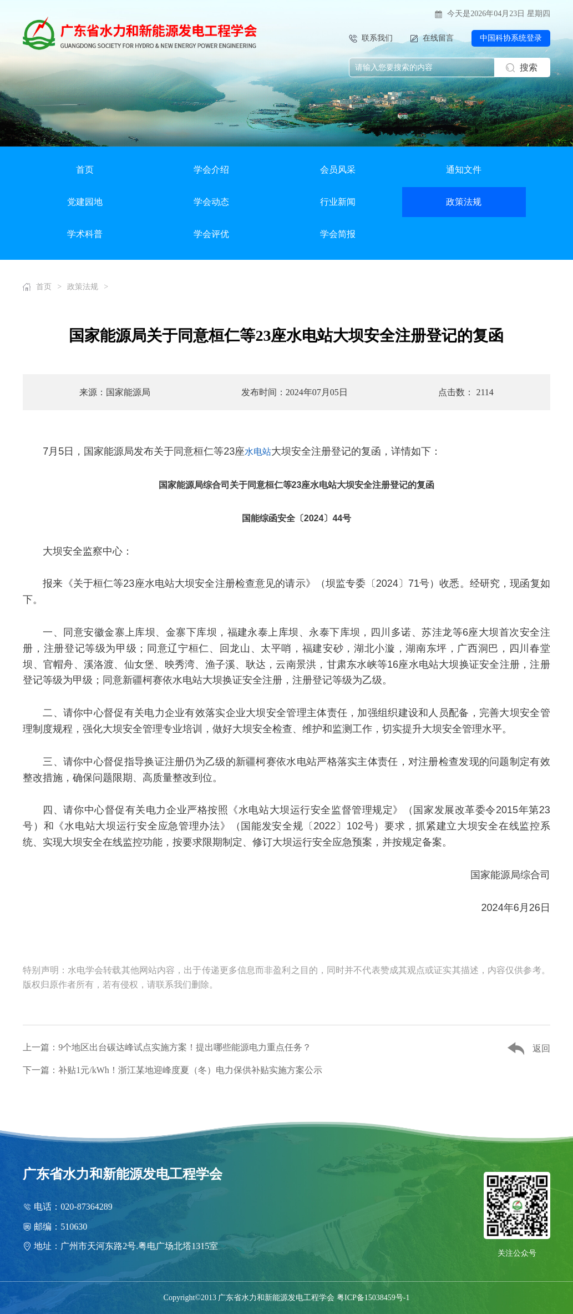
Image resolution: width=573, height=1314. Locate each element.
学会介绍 (211, 169)
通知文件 (463, 169)
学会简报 (338, 234)
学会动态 (211, 202)
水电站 (258, 451)
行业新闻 (338, 202)
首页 (85, 169)
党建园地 (85, 202)
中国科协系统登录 (511, 38)
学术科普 (85, 234)
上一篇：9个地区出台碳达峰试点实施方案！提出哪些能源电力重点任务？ (167, 1047)
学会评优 (211, 234)
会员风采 (338, 169)
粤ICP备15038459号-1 (373, 1297)
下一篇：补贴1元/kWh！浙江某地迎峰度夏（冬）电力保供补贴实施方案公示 (172, 1070)
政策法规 (463, 202)
